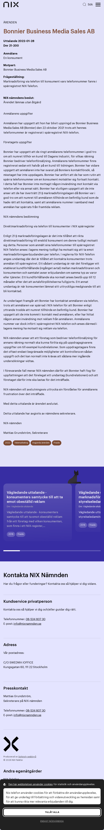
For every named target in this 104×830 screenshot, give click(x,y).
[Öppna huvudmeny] (98, 4)
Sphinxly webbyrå (27, 757)
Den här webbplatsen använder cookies (30, 784)
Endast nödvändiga (52, 821)
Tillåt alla (52, 812)
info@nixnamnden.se (27, 623)
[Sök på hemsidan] (87, 4)
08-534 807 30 (35, 619)
